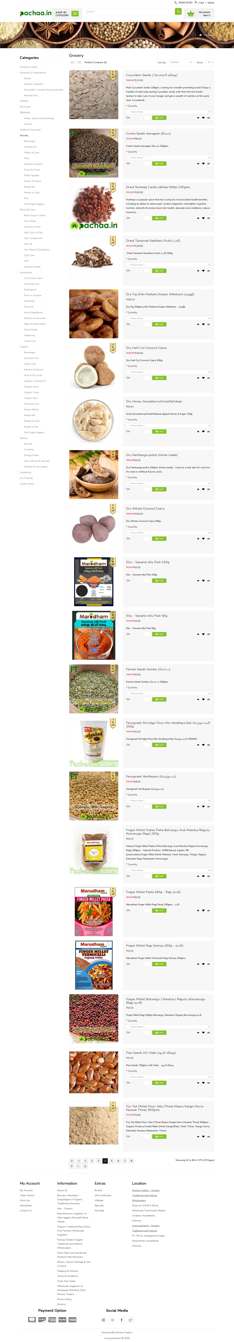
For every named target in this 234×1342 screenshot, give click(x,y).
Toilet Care (30, 341)
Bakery (23, 438)
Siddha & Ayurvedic (30, 129)
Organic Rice (31, 398)
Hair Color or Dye (33, 232)
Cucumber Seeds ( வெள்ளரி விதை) (152, 75)
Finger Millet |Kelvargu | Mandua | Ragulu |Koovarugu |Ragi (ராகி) (165, 1001)
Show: (200, 62)
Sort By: (162, 62)
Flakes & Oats (31, 152)
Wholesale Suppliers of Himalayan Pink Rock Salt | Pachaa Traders (71, 1290)
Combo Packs (27, 483)
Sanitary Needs (32, 266)
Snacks (28, 124)
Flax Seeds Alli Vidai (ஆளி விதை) (151, 1053)
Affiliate (99, 1200)
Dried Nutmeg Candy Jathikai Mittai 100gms (158, 187)
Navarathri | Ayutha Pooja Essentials (43, 89)
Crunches (29, 449)
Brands (98, 1190)
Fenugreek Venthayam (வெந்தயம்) (151, 776)
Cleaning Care (31, 284)
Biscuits (28, 443)
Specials (99, 1205)
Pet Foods (25, 107)
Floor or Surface (32, 295)
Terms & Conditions (67, 1276)
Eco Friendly (26, 478)
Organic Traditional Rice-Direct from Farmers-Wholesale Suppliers (73, 1230)
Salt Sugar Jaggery (34, 204)
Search (178, 11)
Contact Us (26, 1210)
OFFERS (24, 101)
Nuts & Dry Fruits (33, 375)
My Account (26, 1190)
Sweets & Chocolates (36, 466)
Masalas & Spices (33, 164)
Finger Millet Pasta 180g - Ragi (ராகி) (153, 892)
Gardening (25, 472)
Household (26, 272)
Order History (27, 1195)
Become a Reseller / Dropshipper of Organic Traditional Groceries (69, 1199)
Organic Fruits (31, 392)
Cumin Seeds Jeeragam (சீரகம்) (148, 134)
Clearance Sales (29, 67)
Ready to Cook (32, 192)
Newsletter (26, 1205)
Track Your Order (66, 1281)
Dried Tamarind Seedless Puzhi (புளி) (153, 241)
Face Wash (30, 221)
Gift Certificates (103, 1195)
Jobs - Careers (65, 1208)
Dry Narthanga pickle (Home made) (152, 455)
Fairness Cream (32, 226)
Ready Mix (29, 186)
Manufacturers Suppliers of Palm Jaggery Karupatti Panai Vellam (72, 1217)
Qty (128, 117)
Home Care (30, 363)
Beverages (30, 141)
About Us (62, 1190)
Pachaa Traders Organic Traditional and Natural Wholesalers (70, 1243)
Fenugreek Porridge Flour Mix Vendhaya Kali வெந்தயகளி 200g (168, 724)
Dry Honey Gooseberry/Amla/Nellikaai (154, 401)
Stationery (29, 335)
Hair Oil (28, 244)
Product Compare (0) (96, 62)
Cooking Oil (30, 146)
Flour (26, 158)
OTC (26, 261)
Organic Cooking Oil (34, 381)
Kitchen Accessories (35, 318)
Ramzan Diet (31, 95)
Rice (26, 198)
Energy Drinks (31, 455)
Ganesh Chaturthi (33, 84)
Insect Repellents (33, 312)
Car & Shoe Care (33, 278)
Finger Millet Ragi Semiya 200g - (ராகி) (154, 946)
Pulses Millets (31, 409)
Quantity (132, 105)
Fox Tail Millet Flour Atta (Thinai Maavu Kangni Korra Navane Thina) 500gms (164, 1108)
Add (161, 117)
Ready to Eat (31, 426)
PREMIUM (25, 112)
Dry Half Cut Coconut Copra (146, 348)
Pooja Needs (31, 329)
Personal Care (27, 209)
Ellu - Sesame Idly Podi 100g (147, 562)
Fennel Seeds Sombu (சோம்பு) (148, 669)
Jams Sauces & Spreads (37, 461)
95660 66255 (186, 2)
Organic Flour (31, 386)
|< (72, 1160)
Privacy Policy (64, 1299)
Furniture (29, 306)
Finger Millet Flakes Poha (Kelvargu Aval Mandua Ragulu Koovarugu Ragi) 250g (168, 832)
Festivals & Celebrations (33, 72)
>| (85, 1166)
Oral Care (29, 255)
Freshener (29, 301)
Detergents (30, 289)
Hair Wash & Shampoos (37, 249)
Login (201, 2)
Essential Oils (31, 358)
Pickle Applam (31, 175)
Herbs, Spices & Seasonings (39, 118)
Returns (61, 1304)
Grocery (210, 35)
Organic (24, 346)
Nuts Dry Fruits (32, 169)
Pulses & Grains (32, 181)
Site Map (99, 1210)
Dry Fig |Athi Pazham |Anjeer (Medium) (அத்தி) (160, 294)
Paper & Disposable (34, 324)
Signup (210, 2)
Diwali (27, 78)
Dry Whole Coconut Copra (145, 509)
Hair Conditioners (33, 238)
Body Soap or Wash (34, 215)
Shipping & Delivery (67, 1271)
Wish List (25, 1200)
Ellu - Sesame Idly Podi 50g (147, 616)
